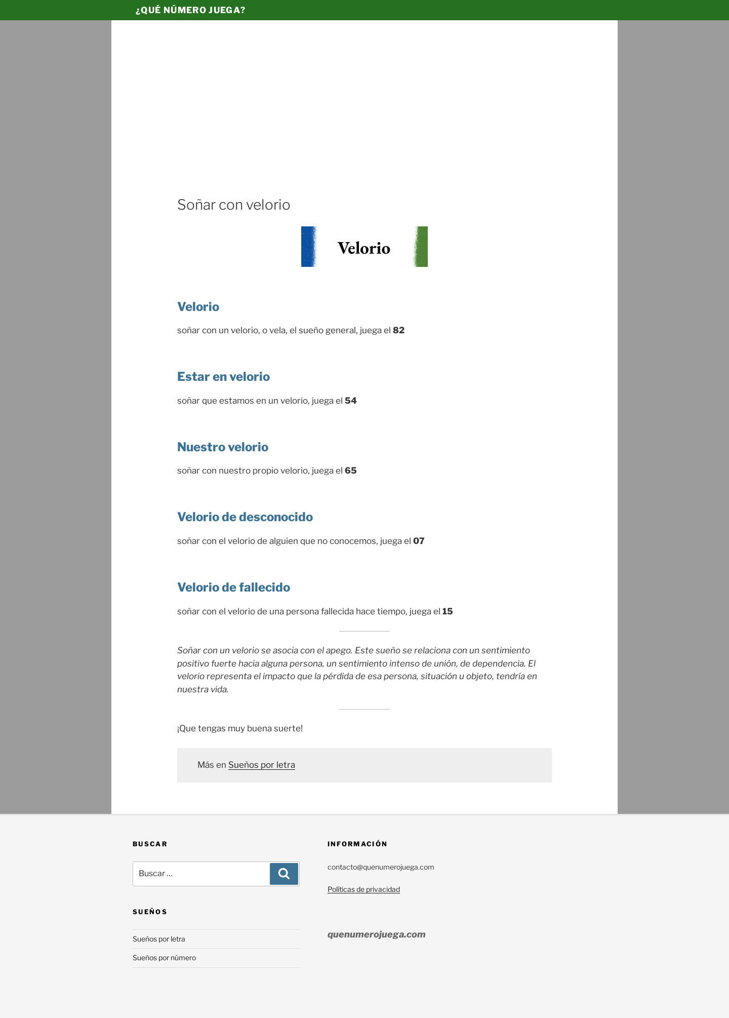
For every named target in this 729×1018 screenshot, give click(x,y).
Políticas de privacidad (364, 889)
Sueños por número (164, 957)
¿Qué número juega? (191, 10)
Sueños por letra (261, 765)
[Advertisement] (364, 119)
